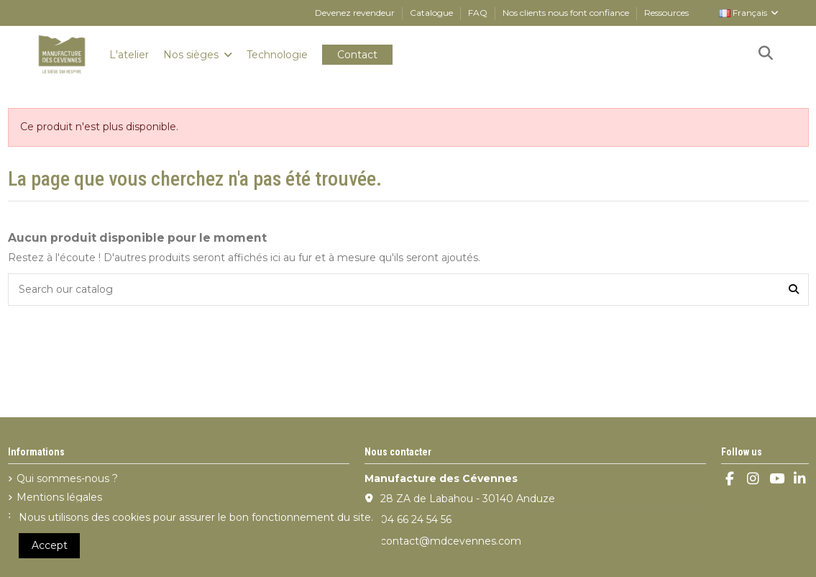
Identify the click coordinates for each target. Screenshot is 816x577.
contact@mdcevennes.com (450, 541)
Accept (50, 545)
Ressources (666, 12)
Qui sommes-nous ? (67, 478)
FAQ (479, 12)
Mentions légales (59, 497)
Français (749, 12)
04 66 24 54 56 (415, 519)
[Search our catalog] (794, 289)
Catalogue (432, 12)
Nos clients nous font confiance (567, 12)
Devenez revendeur (356, 12)
